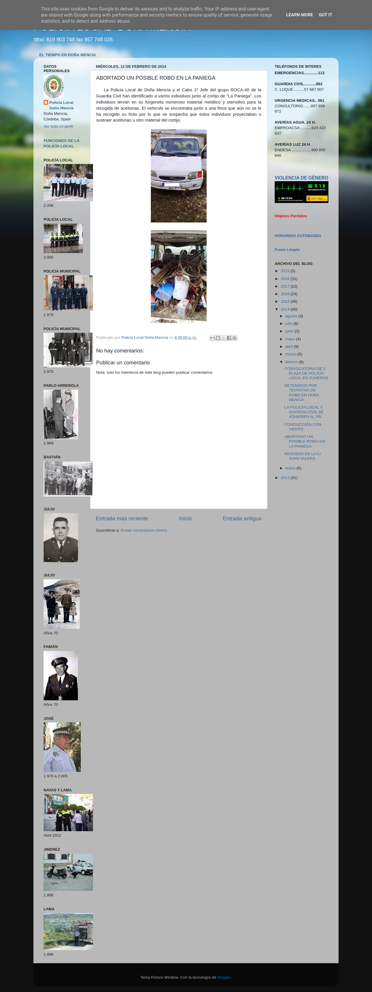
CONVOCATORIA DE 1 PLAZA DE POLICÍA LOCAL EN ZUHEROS (306, 373)
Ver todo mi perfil (58, 126)
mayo (290, 339)
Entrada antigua (242, 518)
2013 (286, 477)
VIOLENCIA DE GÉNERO (301, 177)
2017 (286, 286)
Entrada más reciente (122, 518)
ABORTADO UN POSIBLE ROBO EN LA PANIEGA (305, 441)
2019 (286, 271)
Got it (325, 14)
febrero (292, 362)
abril (289, 346)
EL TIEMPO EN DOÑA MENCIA (67, 55)
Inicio (185, 518)
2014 (286, 309)
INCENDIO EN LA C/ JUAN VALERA (303, 456)
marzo (291, 354)
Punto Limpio (287, 249)
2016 (286, 294)
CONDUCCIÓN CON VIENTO (303, 426)
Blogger (224, 977)
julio (289, 323)
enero (290, 468)
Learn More (299, 14)
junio (290, 331)
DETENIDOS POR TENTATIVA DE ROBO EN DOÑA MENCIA (302, 392)
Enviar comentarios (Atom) (144, 530)
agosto (291, 316)
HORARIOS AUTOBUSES (298, 236)
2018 (286, 279)
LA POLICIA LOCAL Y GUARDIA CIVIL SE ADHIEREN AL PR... (305, 412)
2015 (286, 301)
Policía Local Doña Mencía (61, 105)
